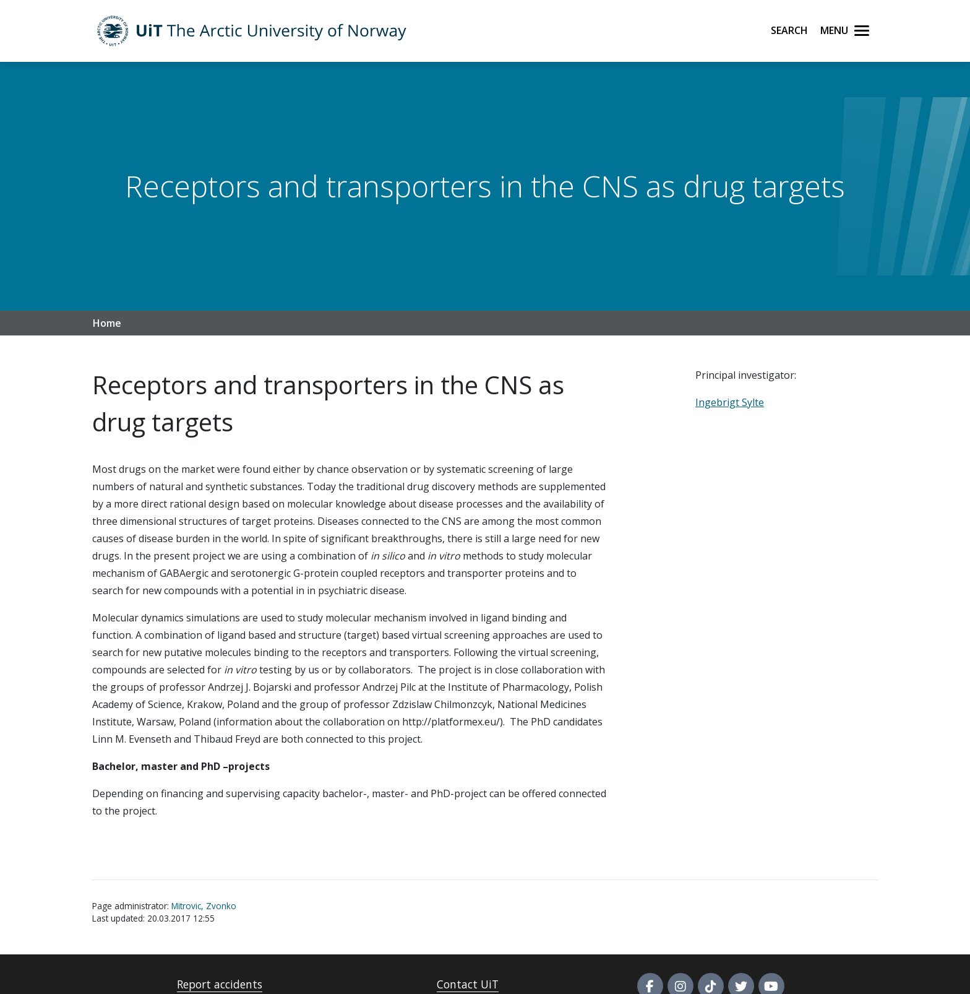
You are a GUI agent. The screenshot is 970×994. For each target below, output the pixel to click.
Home (107, 323)
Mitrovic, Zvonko (203, 906)
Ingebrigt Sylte (729, 402)
